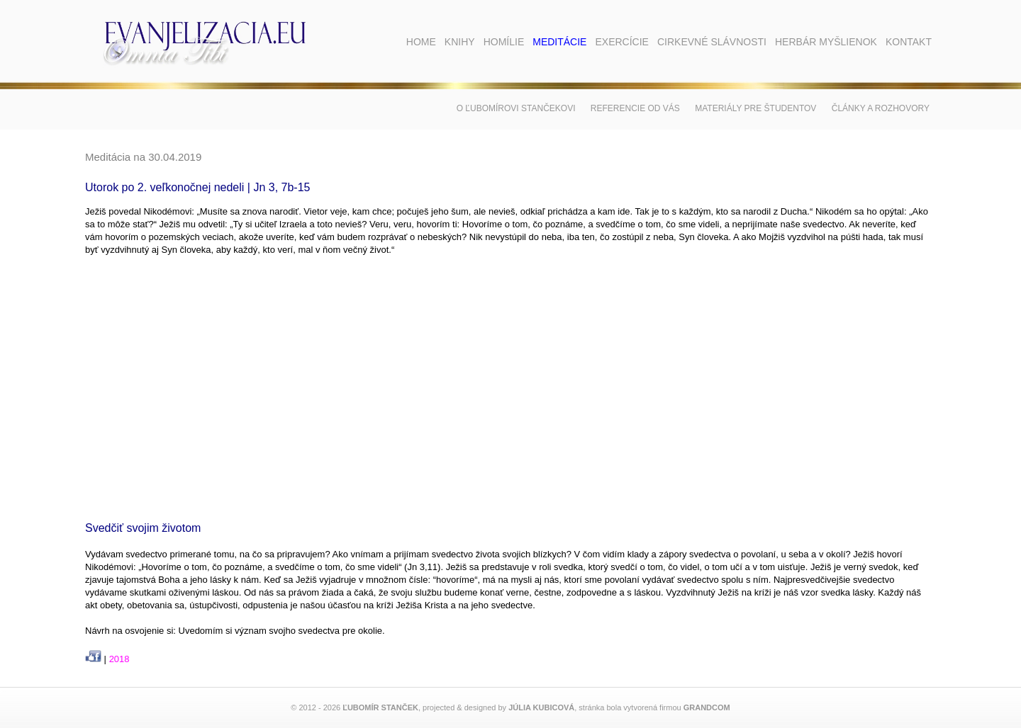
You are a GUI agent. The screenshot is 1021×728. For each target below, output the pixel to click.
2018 (119, 659)
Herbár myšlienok (826, 41)
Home (421, 41)
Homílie (504, 41)
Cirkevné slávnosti (711, 41)
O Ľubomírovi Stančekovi (516, 108)
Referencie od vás (635, 108)
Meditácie (559, 41)
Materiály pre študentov (755, 108)
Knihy (460, 41)
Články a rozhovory (881, 108)
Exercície (621, 41)
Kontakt (909, 41)
